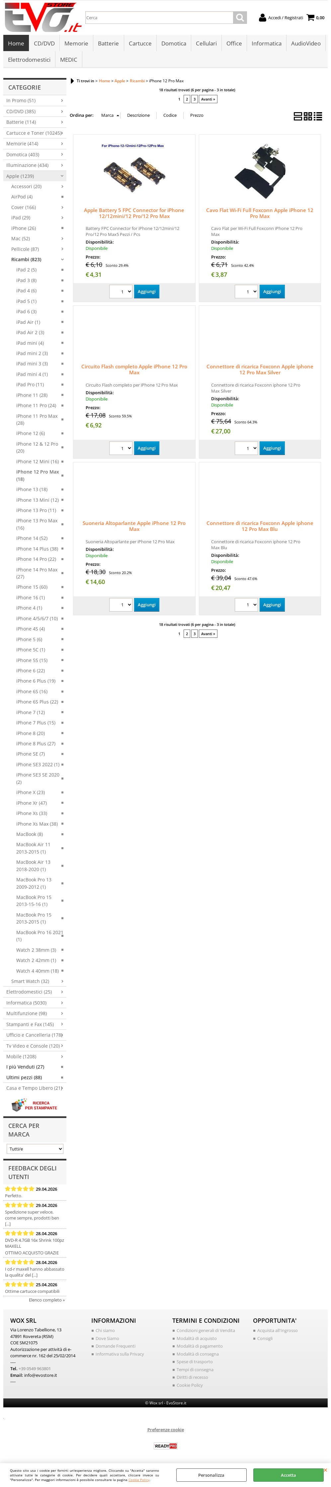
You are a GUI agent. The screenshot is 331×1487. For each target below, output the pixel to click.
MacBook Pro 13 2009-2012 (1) (33, 884)
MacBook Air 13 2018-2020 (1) (33, 866)
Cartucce (139, 43)
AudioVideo (305, 43)
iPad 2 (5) (26, 271)
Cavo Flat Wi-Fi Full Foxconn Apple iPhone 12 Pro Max (259, 214)
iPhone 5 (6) (29, 640)
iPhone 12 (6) (30, 434)
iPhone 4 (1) (29, 609)
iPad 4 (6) (26, 292)
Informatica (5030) (26, 1004)
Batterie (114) (21, 123)
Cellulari (206, 43)
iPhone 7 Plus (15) (35, 724)
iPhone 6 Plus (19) (35, 682)
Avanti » (208, 100)
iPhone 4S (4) (30, 630)
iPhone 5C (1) (30, 651)
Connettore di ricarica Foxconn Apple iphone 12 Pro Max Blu (260, 527)
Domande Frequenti (115, 1347)
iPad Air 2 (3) (30, 334)
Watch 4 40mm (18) (37, 972)
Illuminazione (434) (27, 166)
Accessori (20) (26, 188)
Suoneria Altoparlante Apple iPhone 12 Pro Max (134, 527)
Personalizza (211, 1475)
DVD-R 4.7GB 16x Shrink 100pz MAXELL (34, 1244)
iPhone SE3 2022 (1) (37, 765)
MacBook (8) (29, 835)
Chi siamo (105, 1332)
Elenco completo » (47, 1301)
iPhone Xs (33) (31, 814)
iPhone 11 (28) (31, 396)
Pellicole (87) (25, 250)
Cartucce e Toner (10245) (33, 134)
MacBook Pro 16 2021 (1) (39, 936)
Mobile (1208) (21, 1058)
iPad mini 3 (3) (32, 365)
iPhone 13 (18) (31, 490)
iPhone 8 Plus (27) (35, 745)
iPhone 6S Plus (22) (37, 703)
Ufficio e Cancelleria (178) (34, 1036)
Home (16, 43)
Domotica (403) (22, 155)
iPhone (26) (23, 229)
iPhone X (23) (30, 793)
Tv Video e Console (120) (33, 1047)
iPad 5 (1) (26, 302)
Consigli (265, 1339)
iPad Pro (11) (30, 386)
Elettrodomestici (29, 60)
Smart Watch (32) (30, 982)
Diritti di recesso (192, 1378)
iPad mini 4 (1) (32, 375)
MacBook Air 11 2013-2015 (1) (33, 849)
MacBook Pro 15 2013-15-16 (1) (33, 902)
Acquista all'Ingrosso (277, 1332)
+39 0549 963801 (35, 1370)
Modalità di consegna (198, 1355)
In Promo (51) (21, 102)
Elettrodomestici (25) (29, 993)
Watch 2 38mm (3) (36, 951)
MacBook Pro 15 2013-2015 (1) (33, 919)
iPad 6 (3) (26, 313)
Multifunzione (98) (26, 1014)
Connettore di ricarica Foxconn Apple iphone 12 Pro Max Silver (260, 370)
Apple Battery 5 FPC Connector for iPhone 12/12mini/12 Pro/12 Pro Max (134, 214)
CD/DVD (44, 43)
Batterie (108, 43)
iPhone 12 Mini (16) (37, 462)
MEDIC (68, 60)
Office (234, 43)
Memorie (76, 43)
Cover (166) (23, 208)
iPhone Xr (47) (31, 804)
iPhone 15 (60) (31, 588)
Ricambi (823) (26, 261)
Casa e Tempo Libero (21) (34, 1089)
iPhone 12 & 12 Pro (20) (37, 448)
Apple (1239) (20, 177)
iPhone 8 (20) (30, 734)
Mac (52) (20, 240)
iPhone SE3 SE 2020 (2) (37, 779)
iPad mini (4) (30, 344)
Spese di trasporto (195, 1363)
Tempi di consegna (195, 1371)
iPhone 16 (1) (30, 598)
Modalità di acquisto (197, 1339)
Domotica (173, 43)
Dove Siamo (107, 1339)
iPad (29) (20, 219)
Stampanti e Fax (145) (30, 1025)
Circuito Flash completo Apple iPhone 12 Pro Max (134, 370)
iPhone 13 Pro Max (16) (36, 525)
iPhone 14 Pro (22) (36, 560)
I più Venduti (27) (25, 1068)
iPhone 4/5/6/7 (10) (37, 619)
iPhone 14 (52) (31, 539)
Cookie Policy (138, 1479)
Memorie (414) (22, 145)
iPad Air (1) (28, 323)
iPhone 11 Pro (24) (36, 407)
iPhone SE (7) (30, 755)
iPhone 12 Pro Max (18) (37, 476)
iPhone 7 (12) (30, 713)
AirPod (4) (22, 198)
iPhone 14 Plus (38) (37, 550)
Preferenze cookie (165, 1431)
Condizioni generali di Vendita (206, 1332)
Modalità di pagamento (200, 1347)
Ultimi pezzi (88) (24, 1078)
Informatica (266, 43)
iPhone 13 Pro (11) (36, 511)
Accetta (288, 1475)
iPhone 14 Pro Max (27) (36, 574)
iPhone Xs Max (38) (37, 825)
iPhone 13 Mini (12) (37, 501)
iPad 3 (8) (26, 281)
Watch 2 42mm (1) (36, 961)
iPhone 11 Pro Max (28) (36, 420)
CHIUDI (325, 1469)
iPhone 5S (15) (31, 661)
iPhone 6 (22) (30, 672)
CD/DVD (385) (21, 112)
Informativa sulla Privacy (120, 1355)
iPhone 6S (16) (31, 692)
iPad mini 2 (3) (32, 354)
